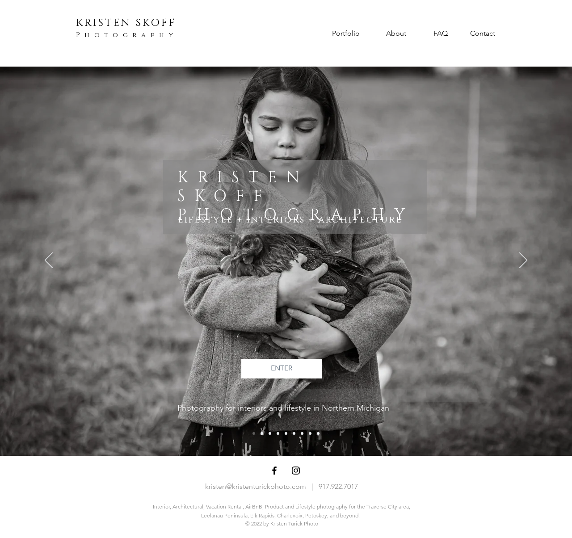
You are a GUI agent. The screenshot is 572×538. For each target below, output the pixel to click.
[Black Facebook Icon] (274, 470)
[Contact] (483, 33)
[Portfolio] (346, 33)
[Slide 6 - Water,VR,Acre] (278, 433)
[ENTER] (281, 368)
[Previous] (49, 260)
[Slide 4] (286, 433)
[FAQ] (440, 33)
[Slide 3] (262, 433)
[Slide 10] (302, 433)
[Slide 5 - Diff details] (318, 433)
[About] (396, 33)
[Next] (523, 260)
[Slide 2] (310, 433)
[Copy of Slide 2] (294, 433)
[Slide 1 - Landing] (253, 433)
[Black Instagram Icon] (295, 470)
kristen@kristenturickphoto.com (255, 486)
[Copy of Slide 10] (270, 433)
